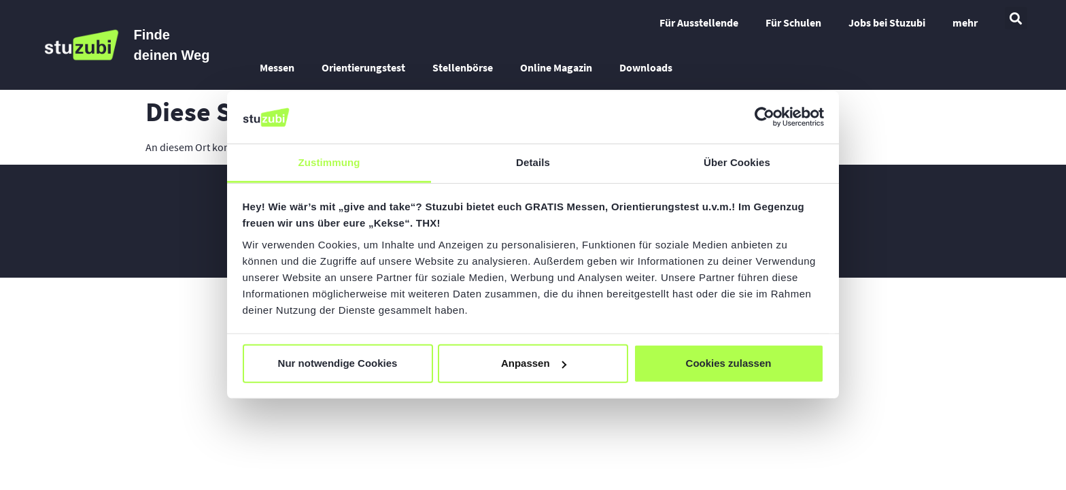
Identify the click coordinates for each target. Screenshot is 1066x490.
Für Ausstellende (698, 22)
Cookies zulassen (729, 363)
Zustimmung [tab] (329, 162)
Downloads (645, 67)
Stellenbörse (462, 67)
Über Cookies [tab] (737, 162)
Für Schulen (793, 22)
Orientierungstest (363, 67)
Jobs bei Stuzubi (886, 22)
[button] (1016, 18)
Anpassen (533, 363)
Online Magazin (556, 67)
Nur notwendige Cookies (338, 363)
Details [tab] (533, 162)
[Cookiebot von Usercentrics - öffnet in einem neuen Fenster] (764, 117)
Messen (277, 67)
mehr (965, 22)
